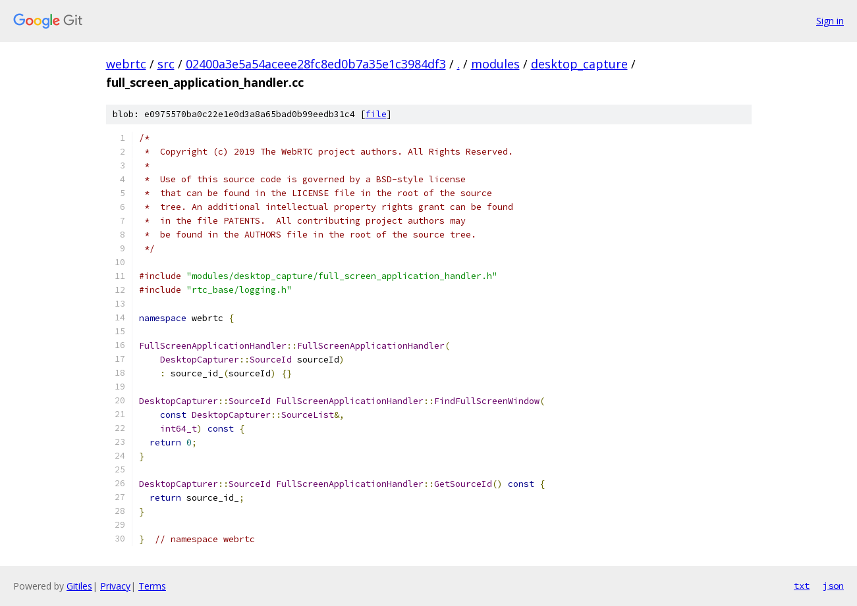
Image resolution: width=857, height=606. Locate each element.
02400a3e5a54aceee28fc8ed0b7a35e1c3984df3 (316, 64)
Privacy (115, 586)
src (166, 64)
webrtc (126, 64)
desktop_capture (579, 64)
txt (802, 586)
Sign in (830, 20)
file (376, 114)
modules (495, 64)
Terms (152, 586)
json (833, 586)
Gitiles (79, 586)
